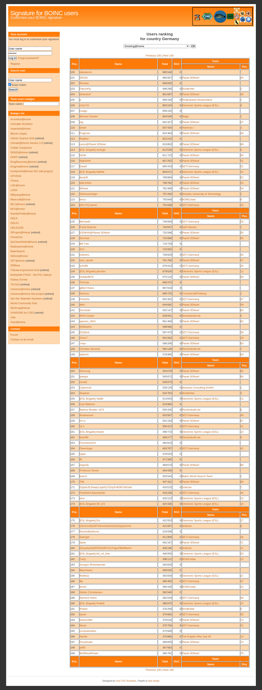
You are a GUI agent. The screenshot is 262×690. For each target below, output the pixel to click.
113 (72, 144)
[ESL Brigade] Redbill (92, 603)
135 (72, 276)
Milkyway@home (20, 194)
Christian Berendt (90, 348)
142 (72, 315)
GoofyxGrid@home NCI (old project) (31, 171)
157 (72, 409)
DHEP (14, 157)
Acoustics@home (20, 119)
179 (72, 542)
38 (242, 332)
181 (72, 553)
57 (242, 260)
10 (242, 171)
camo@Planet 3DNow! (93, 144)
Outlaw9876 (87, 276)
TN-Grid (15, 284)
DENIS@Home (19, 152)
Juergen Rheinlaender (92, 564)
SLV (82, 249)
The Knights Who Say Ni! (196, 636)
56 (242, 238)
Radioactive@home (21, 246)
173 (72, 498)
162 (72, 437)
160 (72, 426)
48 (242, 133)
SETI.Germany (190, 166)
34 (242, 254)
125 (72, 221)
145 (72, 332)
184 (72, 570)
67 (242, 420)
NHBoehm (86, 326)
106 (72, 105)
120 (72, 182)
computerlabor (88, 630)
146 (72, 337)
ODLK (14, 218)
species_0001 (88, 321)
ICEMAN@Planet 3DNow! (95, 232)
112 (72, 138)
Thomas (84, 282)
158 (72, 415)
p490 (82, 647)
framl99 (84, 437)
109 (72, 122)
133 (72, 265)
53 (242, 182)
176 (72, 525)
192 (72, 614)
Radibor (84, 138)
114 (72, 149)
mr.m (82, 420)
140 (72, 304)
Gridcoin (187, 487)
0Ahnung (85, 371)
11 (242, 271)
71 (242, 542)
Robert (83, 608)
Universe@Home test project (27, 293)
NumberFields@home (23, 213)
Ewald (83, 166)
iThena (14, 180)
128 (72, 238)
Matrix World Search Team (197, 476)
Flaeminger (86, 448)
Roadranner (87, 415)
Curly (83, 559)
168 (72, 470)
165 (72, 453)
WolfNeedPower (89, 653)
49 (242, 144)
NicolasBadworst (89, 531)
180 (72, 548)
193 (72, 619)
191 (72, 608)
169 (72, 476)
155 (72, 398)
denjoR (84, 177)
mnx (82, 498)
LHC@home (17, 185)
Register (15, 63)
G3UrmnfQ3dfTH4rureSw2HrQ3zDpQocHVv (105, 525)
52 (242, 177)
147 (72, 343)
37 (242, 299)
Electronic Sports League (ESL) (200, 105)
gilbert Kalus (87, 287)
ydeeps (84, 376)
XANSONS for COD (22, 312)
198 (72, 647)
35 (242, 265)
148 (72, 348)
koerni (83, 476)
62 (242, 321)
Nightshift (85, 160)
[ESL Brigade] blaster (92, 431)
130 (72, 249)
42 (242, 448)
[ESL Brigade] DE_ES (92, 503)
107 (72, 110)
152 (72, 382)
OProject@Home (20, 232)
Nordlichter (188, 88)
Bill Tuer (84, 243)
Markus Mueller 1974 (92, 409)
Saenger (84, 537)
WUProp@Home (20, 307)
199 (72, 653)
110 (72, 127)
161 (72, 431)
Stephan (84, 393)
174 (72, 503)
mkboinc (84, 254)
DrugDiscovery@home (23, 161)
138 (72, 293)
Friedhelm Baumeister (92, 492)
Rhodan (84, 83)
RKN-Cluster (87, 315)
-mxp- (83, 343)
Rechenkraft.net (191, 315)
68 (242, 464)
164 (72, 448)
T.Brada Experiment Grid (24, 270)
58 (242, 276)
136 (72, 282)
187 (72, 586)
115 (72, 155)
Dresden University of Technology (201, 193)
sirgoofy (84, 464)
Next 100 (168, 55)
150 (72, 371)
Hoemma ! (188, 127)
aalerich (84, 354)
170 (72, 481)
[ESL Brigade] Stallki (91, 398)
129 (72, 243)
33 (242, 221)
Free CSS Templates (126, 681)
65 (242, 371)
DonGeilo (85, 310)
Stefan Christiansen (91, 592)
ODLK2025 (16, 227)
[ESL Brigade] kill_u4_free (95, 553)
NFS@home (17, 208)
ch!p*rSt (84, 105)
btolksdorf (85, 94)
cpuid (83, 614)
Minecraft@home (20, 199)
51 (242, 160)
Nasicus (84, 293)
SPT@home (17, 260)
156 (72, 404)
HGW (83, 155)
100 (72, 72)
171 (72, 487)
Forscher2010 (88, 442)
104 (72, 94)
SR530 (84, 77)
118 (72, 171)
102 (72, 83)
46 (242, 94)
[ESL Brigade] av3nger (93, 149)
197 (72, 642)
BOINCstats (189, 199)
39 (242, 337)
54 (242, 188)
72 (242, 619)
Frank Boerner (88, 227)
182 (72, 559)
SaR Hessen (189, 227)
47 (242, 122)
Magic (185, 116)
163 (72, 442)
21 (242, 575)
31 (242, 166)
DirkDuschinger (88, 193)
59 (242, 304)
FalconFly (85, 88)
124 (72, 205)
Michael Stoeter (89, 116)
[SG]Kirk (84, 332)
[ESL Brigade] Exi (90, 520)
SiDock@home (19, 255)
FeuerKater (86, 642)
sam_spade (86, 260)
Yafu (13, 317)
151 (72, 376)
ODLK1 (14, 223)
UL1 (82, 426)
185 (72, 575)
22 (242, 603)
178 (72, 537)
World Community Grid (23, 303)
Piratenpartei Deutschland (197, 99)
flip (81, 581)
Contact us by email (21, 339)
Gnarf (83, 127)
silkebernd (85, 72)
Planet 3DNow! (190, 77)
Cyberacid (85, 387)
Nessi (83, 625)
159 (72, 420)
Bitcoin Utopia (18, 133)
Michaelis (85, 221)
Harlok (83, 636)
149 (72, 354)
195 (72, 630)
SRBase (15, 265)
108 (72, 116)
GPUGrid (15, 175)
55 (242, 232)
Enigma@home (19, 166)
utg (81, 122)
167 (72, 464)
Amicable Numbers (21, 123)
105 (72, 99)
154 (72, 393)
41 (242, 426)
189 (72, 597)
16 (242, 503)
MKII (82, 304)
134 (72, 271)
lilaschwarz (86, 570)
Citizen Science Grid (22, 138)
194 (72, 625)
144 (72, 326)
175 (72, 520)
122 (72, 193)
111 (72, 133)
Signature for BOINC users (44, 13)
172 (72, 492)
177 (72, 531)
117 (72, 166)
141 (72, 310)
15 (242, 498)
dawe (83, 542)
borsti (83, 586)
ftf (81, 459)
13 (242, 636)
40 (242, 415)
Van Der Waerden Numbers (26, 298)
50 (242, 155)
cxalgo (83, 110)
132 (72, 260)
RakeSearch (17, 251)
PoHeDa (84, 299)
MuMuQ (84, 575)
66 (242, 376)
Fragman (85, 133)
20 (242, 553)
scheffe (84, 265)
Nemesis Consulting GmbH (197, 387)
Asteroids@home (20, 128)
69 (242, 481)
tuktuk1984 (86, 619)
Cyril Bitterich (87, 404)
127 (72, 232)
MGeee (84, 188)
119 (72, 177)
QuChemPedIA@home (23, 241)
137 (72, 287)
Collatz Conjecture (21, 147)
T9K (82, 481)
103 (72, 88)
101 (72, 77)
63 (242, 343)
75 (242, 653)
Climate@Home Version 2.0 (26, 143)
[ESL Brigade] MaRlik (92, 171)
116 (72, 160)
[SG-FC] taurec (88, 205)
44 (242, 492)
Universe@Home (20, 289)
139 (72, 299)
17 (242, 520)
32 (242, 205)
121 (72, 188)
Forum (14, 334)
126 (72, 227)
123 (72, 199)
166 (72, 459)
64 (242, 354)
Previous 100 (153, 55)
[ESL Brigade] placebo (93, 271)
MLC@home (17, 204)
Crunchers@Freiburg (194, 293)
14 (242, 431)
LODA (14, 190)
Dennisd (84, 238)
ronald (83, 382)
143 (72, 321)
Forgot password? (28, 58)
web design (154, 681)
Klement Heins (88, 597)
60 (242, 310)
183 (72, 564)
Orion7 (83, 337)
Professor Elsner (89, 470)
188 (72, 592)
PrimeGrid (16, 237)
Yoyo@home (17, 322)
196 (72, 636)
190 (72, 603)
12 (242, 398)
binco (83, 199)
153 (72, 387)
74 (242, 642)
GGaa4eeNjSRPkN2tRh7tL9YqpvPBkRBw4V (106, 548)
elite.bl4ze (85, 182)
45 (242, 77)
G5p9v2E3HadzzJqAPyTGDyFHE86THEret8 (106, 487)
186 (72, 581)
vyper (83, 453)
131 (72, 254)
